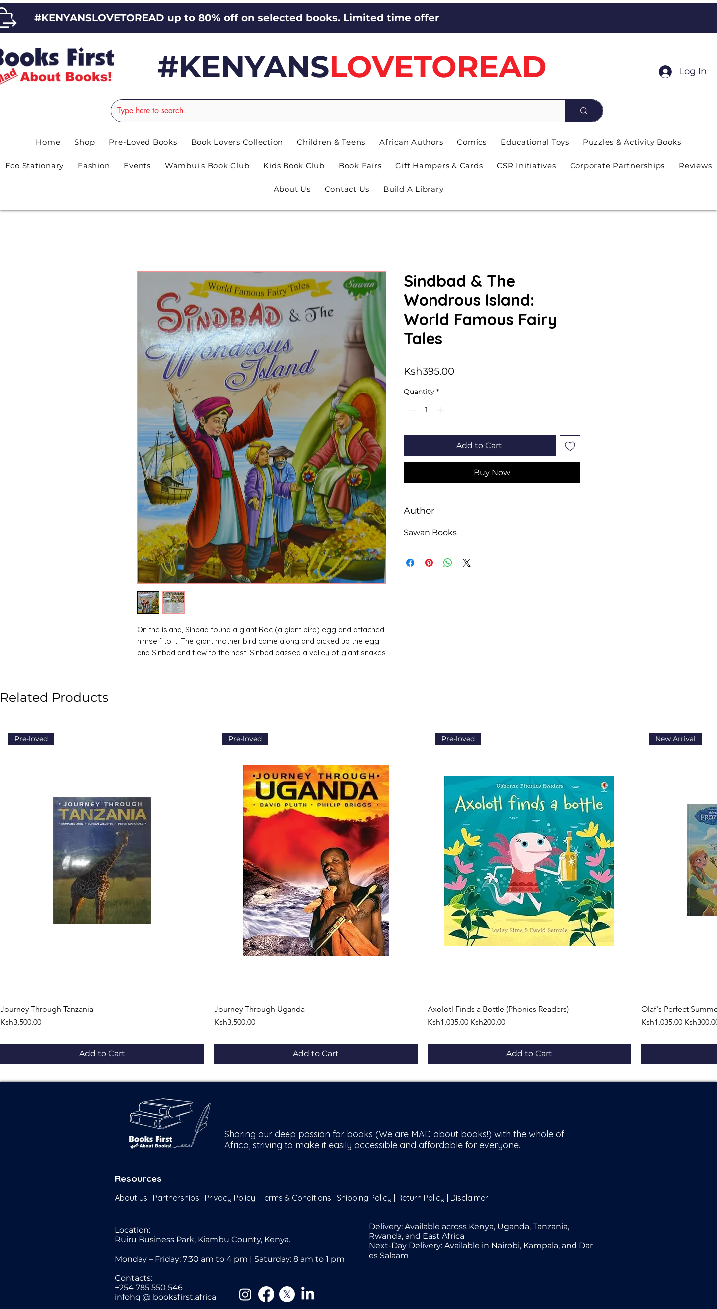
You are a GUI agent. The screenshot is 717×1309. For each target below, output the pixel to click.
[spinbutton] (426, 410)
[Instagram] (245, 1294)
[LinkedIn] (308, 1294)
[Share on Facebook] (410, 563)
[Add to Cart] (102, 1054)
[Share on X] (467, 563)
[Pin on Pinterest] (429, 563)
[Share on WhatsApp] (448, 563)
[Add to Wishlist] (570, 445)
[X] (287, 1294)
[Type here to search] (331, 111)
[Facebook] (266, 1294)
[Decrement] (411, 410)
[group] (358, 894)
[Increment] (441, 410)
